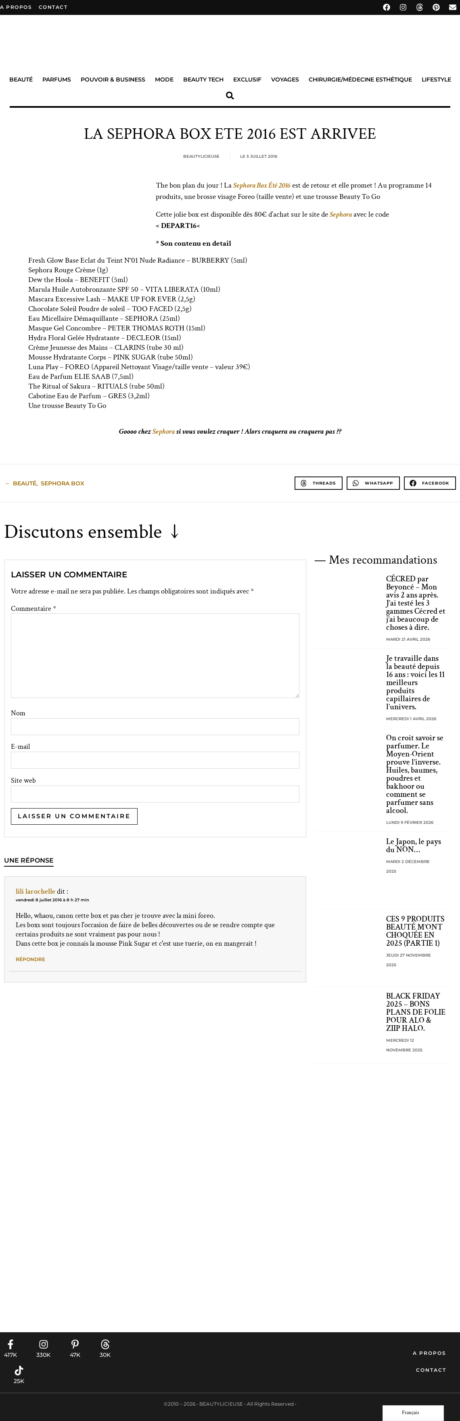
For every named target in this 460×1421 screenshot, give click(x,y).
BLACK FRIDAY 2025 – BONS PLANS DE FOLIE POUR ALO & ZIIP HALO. (415, 1012)
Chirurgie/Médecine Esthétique (360, 79)
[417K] (10, 1344)
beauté (24, 483)
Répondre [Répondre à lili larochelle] (30, 959)
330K (43, 1354)
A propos (16, 7)
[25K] (19, 1370)
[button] (230, 95)
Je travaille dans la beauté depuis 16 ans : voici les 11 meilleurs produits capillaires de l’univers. (415, 682)
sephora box (62, 483)
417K (10, 1354)
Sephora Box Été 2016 (262, 185)
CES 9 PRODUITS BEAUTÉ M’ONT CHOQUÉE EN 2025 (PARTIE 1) (415, 931)
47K (75, 1354)
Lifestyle (436, 79)
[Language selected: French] (413, 1413)
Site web (23, 780)
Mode (164, 79)
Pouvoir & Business (113, 79)
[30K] (105, 1344)
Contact (431, 1370)
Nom (18, 713)
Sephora (341, 214)
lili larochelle (35, 891)
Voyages (285, 79)
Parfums (56, 79)
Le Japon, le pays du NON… (413, 845)
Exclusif (247, 79)
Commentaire (33, 608)
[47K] (75, 1344)
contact (53, 7)
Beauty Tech (203, 79)
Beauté (21, 79)
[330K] (43, 1344)
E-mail (20, 746)
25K (19, 1381)
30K (105, 1354)
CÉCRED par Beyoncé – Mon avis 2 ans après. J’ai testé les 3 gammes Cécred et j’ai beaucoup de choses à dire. (415, 603)
